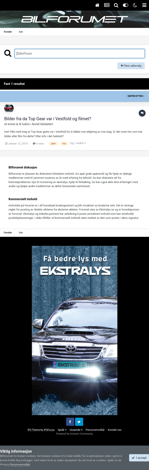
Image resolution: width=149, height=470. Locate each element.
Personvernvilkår (95, 429)
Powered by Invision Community (74, 433)
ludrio (26, 124)
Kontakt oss (115, 429)
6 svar (38, 143)
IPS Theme (34, 429)
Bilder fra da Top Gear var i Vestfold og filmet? (47, 118)
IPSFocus (49, 429)
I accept (139, 457)
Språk (62, 429)
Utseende (76, 429)
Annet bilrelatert (42, 124)
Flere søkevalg (131, 65)
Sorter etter (135, 96)
